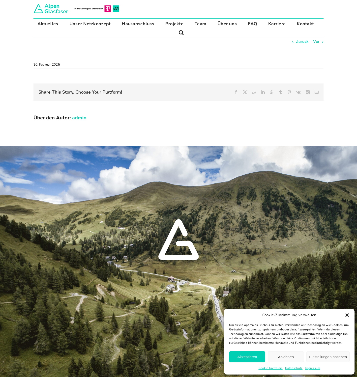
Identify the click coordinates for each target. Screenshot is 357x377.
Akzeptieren (247, 357)
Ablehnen (286, 357)
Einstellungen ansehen (328, 357)
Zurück (302, 41)
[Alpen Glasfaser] (76, 5)
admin (79, 117)
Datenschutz (294, 368)
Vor (316, 41)
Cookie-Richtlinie (271, 368)
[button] (347, 315)
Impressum (312, 368)
